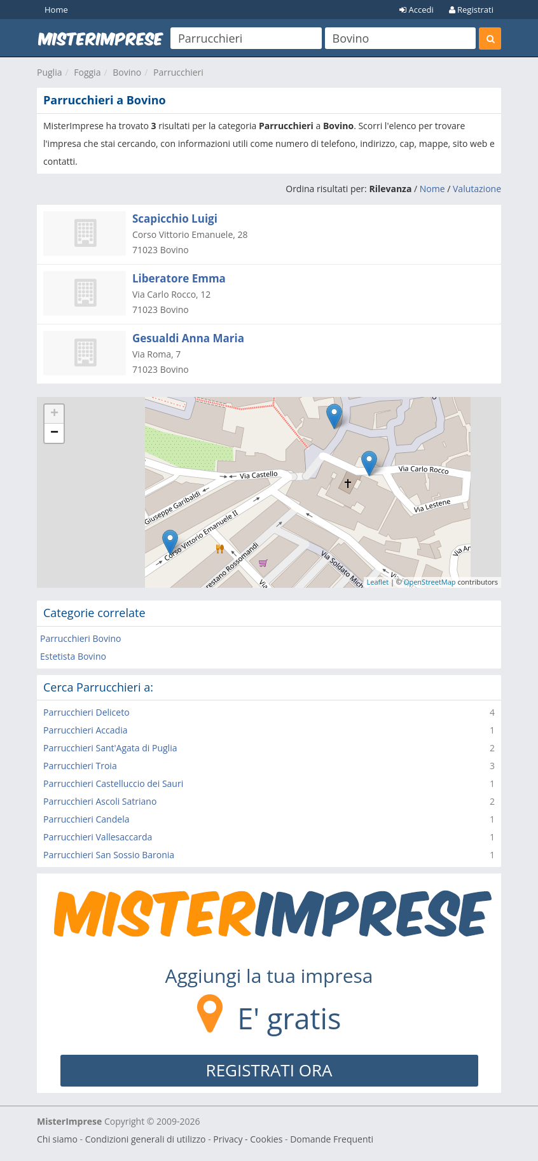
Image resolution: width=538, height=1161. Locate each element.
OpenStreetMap (430, 582)
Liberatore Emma (179, 278)
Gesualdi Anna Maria (188, 338)
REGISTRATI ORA (269, 1070)
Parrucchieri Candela (86, 819)
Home (56, 9)
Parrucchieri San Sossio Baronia (108, 855)
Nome (432, 189)
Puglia (49, 72)
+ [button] (54, 414)
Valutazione (477, 189)
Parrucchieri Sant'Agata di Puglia (110, 748)
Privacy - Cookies (247, 1139)
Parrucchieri (178, 72)
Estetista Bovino (73, 656)
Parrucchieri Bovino (80, 638)
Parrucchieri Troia (80, 766)
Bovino (127, 72)
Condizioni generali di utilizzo (145, 1139)
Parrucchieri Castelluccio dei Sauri (113, 783)
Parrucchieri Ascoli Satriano (99, 801)
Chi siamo (57, 1139)
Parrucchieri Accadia (85, 730)
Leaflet (378, 582)
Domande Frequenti (331, 1139)
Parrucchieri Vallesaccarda (97, 837)
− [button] (54, 433)
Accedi (416, 9)
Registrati (471, 9)
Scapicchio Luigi (174, 218)
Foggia (87, 72)
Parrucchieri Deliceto (86, 712)
